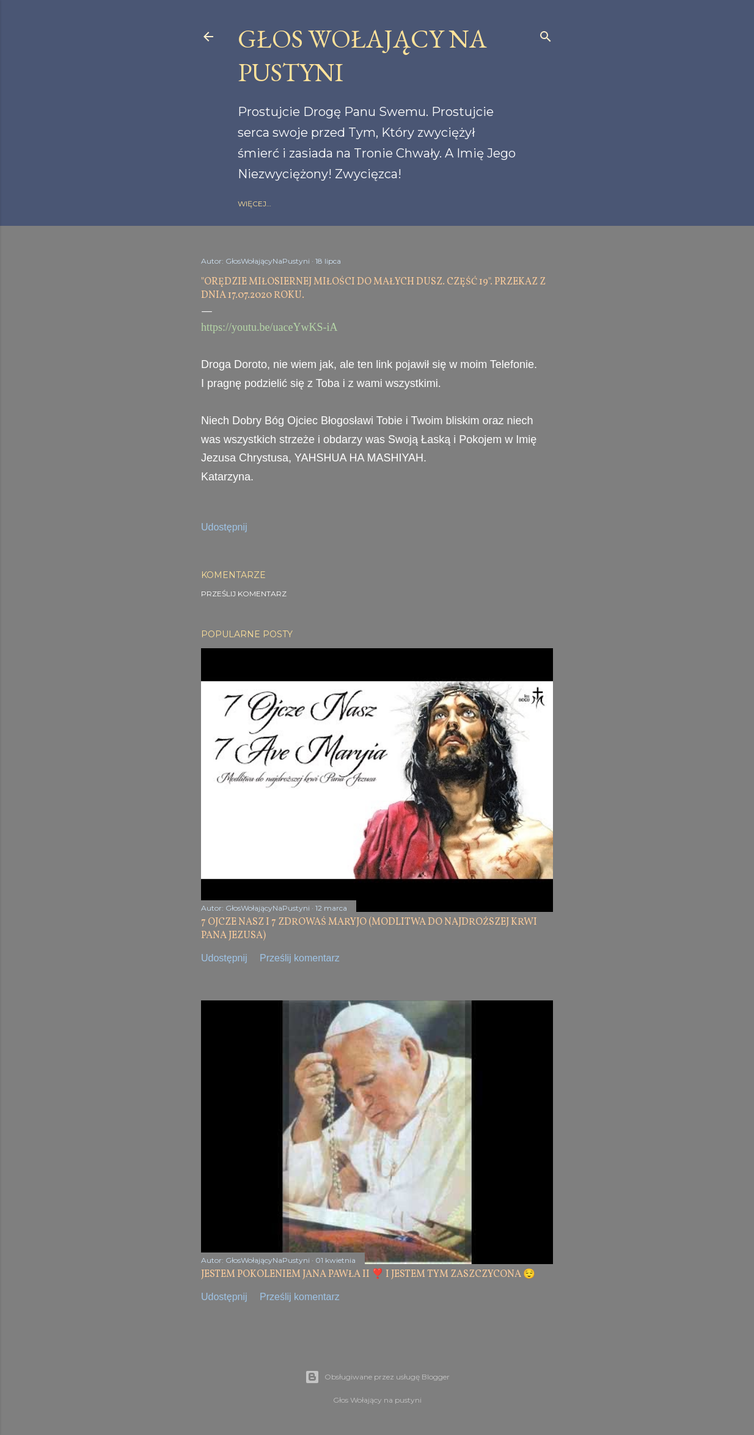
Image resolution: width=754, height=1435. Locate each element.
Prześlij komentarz (244, 593)
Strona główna (272, 203)
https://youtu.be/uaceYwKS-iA (269, 327)
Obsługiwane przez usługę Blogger (377, 1377)
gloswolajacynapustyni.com (377, 203)
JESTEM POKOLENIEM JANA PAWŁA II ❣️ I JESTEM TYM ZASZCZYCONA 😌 (368, 1274)
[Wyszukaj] (545, 34)
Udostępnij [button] (224, 527)
